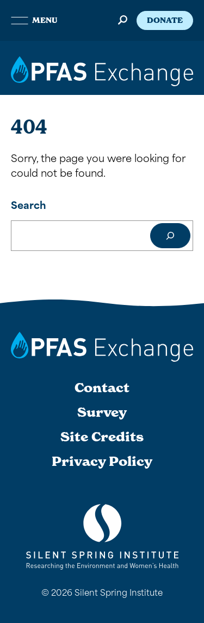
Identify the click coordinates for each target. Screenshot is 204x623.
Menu (34, 20)
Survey (102, 412)
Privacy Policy (102, 461)
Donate (165, 20)
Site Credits (102, 437)
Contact (102, 388)
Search (28, 204)
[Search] (170, 235)
